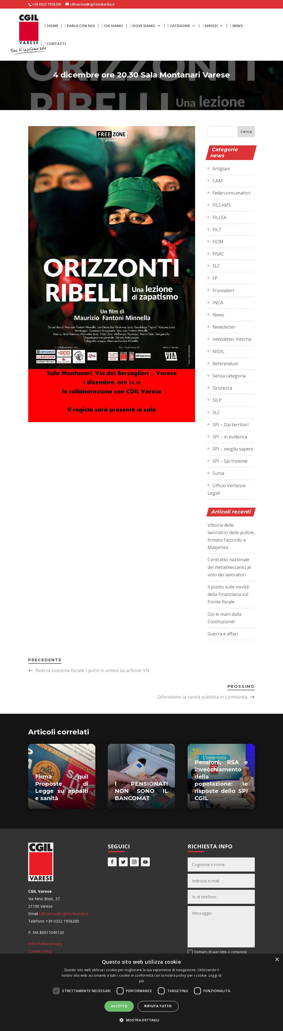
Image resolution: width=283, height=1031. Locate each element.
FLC (216, 266)
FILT (217, 230)
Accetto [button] (119, 1006)
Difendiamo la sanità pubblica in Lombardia (202, 697)
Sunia (218, 473)
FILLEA (219, 217)
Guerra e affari (223, 634)
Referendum (225, 364)
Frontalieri (223, 290)
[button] (141, 1020)
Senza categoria (229, 376)
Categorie (178, 26)
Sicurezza (222, 388)
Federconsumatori (231, 193)
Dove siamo (142, 26)
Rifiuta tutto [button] (158, 1006)
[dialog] (141, 992)
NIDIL (219, 351)
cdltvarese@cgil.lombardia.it (63, 913)
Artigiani (221, 169)
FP (215, 278)
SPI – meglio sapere (233, 449)
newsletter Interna (232, 339)
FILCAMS (222, 205)
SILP (217, 400)
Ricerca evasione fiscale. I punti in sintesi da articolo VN (92, 670)
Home (51, 26)
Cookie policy (40, 951)
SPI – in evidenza (230, 437)
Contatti (55, 44)
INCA (218, 303)
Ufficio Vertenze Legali (227, 489)
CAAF (218, 181)
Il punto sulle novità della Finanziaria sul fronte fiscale (228, 594)
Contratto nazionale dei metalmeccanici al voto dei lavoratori (229, 566)
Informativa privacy (45, 943)
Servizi (210, 26)
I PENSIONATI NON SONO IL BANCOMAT (141, 790)
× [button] (277, 960)
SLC (216, 412)
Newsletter (224, 327)
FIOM (218, 242)
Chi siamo (112, 26)
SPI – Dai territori (230, 425)
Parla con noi (80, 26)
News (236, 26)
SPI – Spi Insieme (230, 461)
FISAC (218, 254)
